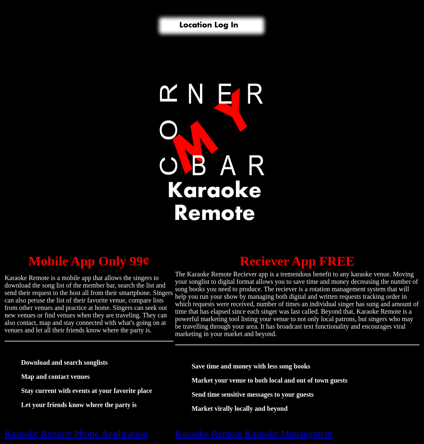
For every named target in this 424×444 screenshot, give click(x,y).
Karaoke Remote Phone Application (76, 433)
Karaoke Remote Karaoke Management (254, 433)
